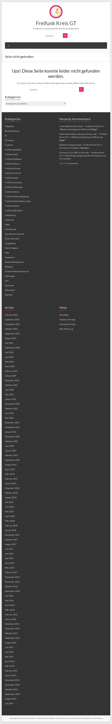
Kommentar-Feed (67, 324)
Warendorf (10, 290)
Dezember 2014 (12, 680)
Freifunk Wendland (13, 210)
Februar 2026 (11, 315)
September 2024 (12, 347)
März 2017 (10, 567)
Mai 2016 (9, 600)
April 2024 (10, 366)
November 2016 (12, 581)
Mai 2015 (9, 656)
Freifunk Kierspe (12, 168)
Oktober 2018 (11, 492)
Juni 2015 (9, 652)
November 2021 (12, 427)
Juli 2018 (9, 502)
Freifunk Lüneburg (13, 182)
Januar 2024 (10, 375)
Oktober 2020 (11, 441)
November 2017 (12, 535)
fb (6, 135)
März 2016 (10, 610)
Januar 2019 (10, 483)
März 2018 (10, 521)
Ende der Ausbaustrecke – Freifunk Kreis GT (79, 145)
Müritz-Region (11, 248)
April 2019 (10, 469)
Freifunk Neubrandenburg (17, 196)
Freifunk (9, 145)
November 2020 (12, 436)
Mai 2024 (9, 361)
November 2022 (12, 404)
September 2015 (12, 638)
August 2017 (10, 544)
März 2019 (10, 474)
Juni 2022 (9, 413)
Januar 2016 (10, 619)
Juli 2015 (9, 647)
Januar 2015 (10, 675)
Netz (7, 252)
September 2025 (12, 333)
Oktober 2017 (11, 539)
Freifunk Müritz (12, 192)
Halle (7, 224)
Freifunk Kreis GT (56, 23)
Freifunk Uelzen (12, 206)
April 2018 (10, 516)
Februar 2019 (11, 478)
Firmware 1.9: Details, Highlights (74, 148)
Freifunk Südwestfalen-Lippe (18, 201)
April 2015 (10, 661)
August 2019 (10, 464)
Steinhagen (10, 276)
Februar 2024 (11, 371)
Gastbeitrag (10, 215)
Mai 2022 (9, 418)
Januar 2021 (10, 432)
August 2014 (10, 699)
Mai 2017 (9, 558)
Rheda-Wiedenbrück (14, 262)
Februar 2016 (11, 614)
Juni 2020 (9, 446)
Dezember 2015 (12, 624)
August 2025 (10, 338)
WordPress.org (66, 329)
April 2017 (10, 563)
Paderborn (10, 257)
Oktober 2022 (11, 408)
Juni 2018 (9, 507)
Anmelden (64, 315)
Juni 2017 (9, 553)
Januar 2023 (10, 399)
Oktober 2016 (11, 586)
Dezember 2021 (12, 422)
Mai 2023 (9, 394)
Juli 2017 (9, 549)
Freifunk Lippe (11, 177)
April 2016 (10, 605)
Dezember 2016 (12, 577)
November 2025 (12, 324)
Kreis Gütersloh (12, 238)
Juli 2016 (9, 596)
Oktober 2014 (11, 689)
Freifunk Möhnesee (13, 187)
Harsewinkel (10, 229)
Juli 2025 (9, 343)
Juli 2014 (9, 703)
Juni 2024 (9, 357)
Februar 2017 (11, 572)
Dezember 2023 (12, 380)
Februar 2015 (11, 670)
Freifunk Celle (11, 154)
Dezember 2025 (12, 319)
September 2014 (12, 694)
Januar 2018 (10, 530)
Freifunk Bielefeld (13, 149)
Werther (9, 295)
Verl (7, 280)
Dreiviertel (73, 163)
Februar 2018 (11, 525)
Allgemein (9, 126)
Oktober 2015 (11, 633)
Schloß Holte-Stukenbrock (17, 271)
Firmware (9, 140)
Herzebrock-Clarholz (14, 234)
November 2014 (12, 684)
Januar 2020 (10, 450)
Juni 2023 (9, 389)
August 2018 (10, 497)
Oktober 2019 (11, 455)
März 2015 (10, 666)
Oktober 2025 (11, 329)
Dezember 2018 (12, 488)
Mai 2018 (9, 511)
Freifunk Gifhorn (12, 163)
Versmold (9, 285)
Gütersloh (9, 220)
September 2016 (12, 591)
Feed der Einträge (67, 319)
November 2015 (12, 628)
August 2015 (10, 642)
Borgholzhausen (12, 131)
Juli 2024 (9, 352)
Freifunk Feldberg (13, 159)
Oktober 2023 (11, 385)
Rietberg (9, 266)
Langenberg (10, 243)
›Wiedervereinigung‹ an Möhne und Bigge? (78, 129)
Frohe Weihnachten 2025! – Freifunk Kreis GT (80, 126)
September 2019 (12, 460)
